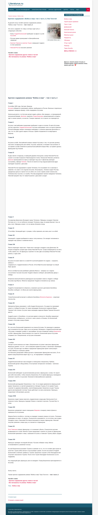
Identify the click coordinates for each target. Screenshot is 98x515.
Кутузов (10, 108)
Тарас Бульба (68, 48)
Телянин (23, 161)
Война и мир (20, 16)
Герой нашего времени (71, 21)
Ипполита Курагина (46, 297)
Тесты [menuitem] (72, 9)
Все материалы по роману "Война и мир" (22, 56)
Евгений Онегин (69, 29)
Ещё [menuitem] (77, 9)
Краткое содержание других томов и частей (23, 54)
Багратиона (57, 331)
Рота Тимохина (12, 429)
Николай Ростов (15, 47)
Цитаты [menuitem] (66, 9)
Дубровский (67, 27)
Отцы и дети (68, 43)
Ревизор (66, 45)
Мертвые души (68, 35)
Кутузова (13, 35)
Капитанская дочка (70, 32)
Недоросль (67, 37)
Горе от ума (67, 24)
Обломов (67, 40)
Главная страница (12, 16)
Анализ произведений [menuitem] (23, 9)
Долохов (23, 116)
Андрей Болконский (20, 34)
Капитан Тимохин (15, 43)
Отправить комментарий (15, 500)
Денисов (10, 159)
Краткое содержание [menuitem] (55, 9)
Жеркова (37, 410)
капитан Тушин (27, 43)
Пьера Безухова (38, 116)
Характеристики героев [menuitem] (39, 9)
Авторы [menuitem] (11, 9)
